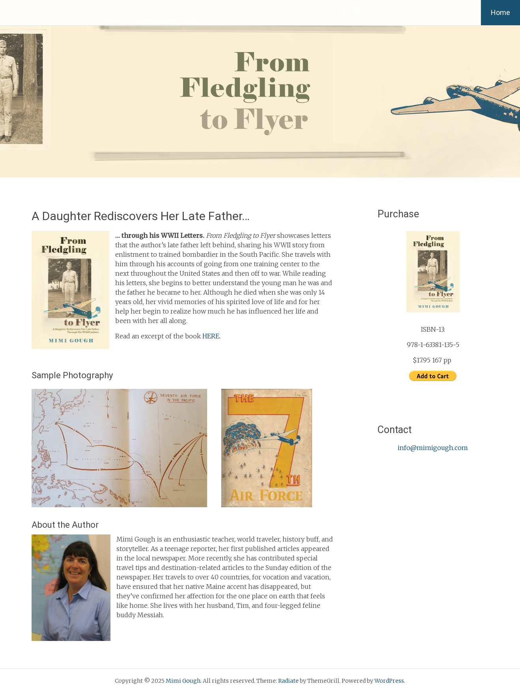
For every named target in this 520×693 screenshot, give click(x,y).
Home (500, 12)
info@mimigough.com (433, 448)
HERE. (211, 336)
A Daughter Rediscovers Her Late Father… (141, 216)
